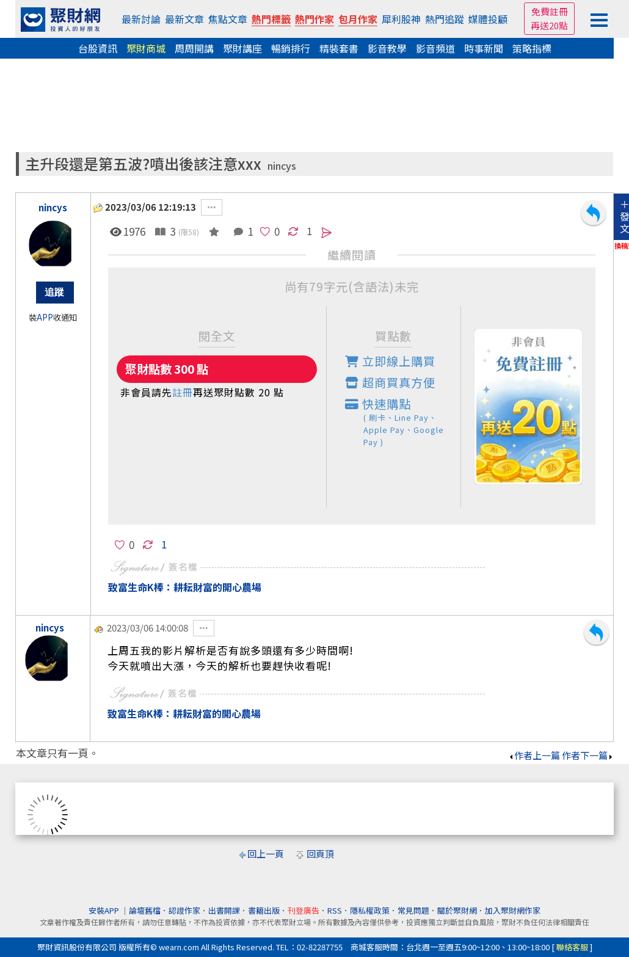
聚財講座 (242, 48)
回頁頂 (320, 853)
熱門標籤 (271, 19)
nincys (281, 166)
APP (45, 317)
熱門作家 (314, 19)
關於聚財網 (457, 910)
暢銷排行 (290, 48)
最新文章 (184, 19)
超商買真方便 (390, 382)
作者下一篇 (588, 755)
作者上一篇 (534, 755)
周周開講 (194, 48)
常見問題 (413, 910)
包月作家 (357, 19)
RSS (334, 910)
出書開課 (224, 910)
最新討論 (141, 19)
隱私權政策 (370, 910)
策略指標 (531, 48)
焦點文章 (227, 19)
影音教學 (387, 48)
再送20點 (549, 25)
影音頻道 (435, 48)
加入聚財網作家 (512, 910)
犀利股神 (401, 19)
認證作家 (184, 910)
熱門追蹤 (444, 19)
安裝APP (105, 910)
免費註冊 (549, 11)
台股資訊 (97, 48)
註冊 (182, 392)
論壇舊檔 (145, 910)
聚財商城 (145, 48)
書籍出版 (264, 910)
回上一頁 (265, 853)
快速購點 (403, 421)
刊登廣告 (303, 910)
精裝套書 (338, 48)
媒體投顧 (487, 19)
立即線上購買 (390, 360)
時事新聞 (483, 48)
